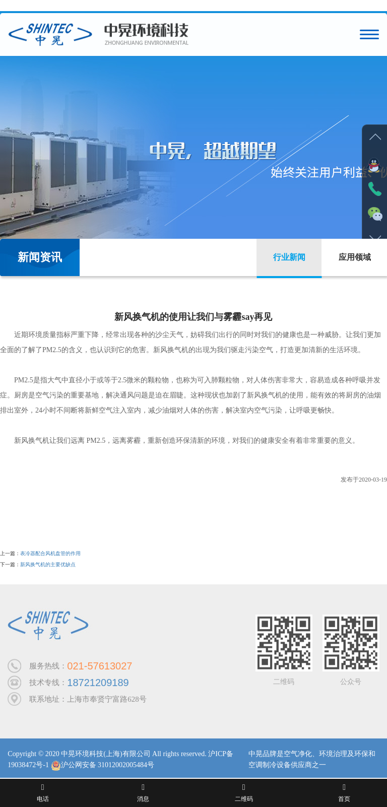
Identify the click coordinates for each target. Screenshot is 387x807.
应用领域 (355, 257)
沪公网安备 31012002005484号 (103, 767)
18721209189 (97, 684)
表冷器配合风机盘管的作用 (50, 553)
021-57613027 (99, 668)
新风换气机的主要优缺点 (48, 564)
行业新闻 (289, 257)
